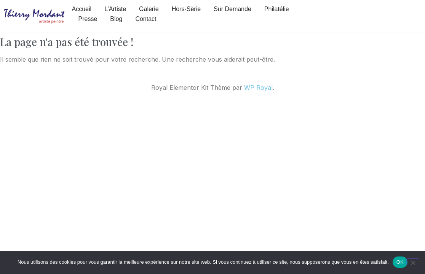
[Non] (412, 261)
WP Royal (258, 87)
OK (400, 262)
